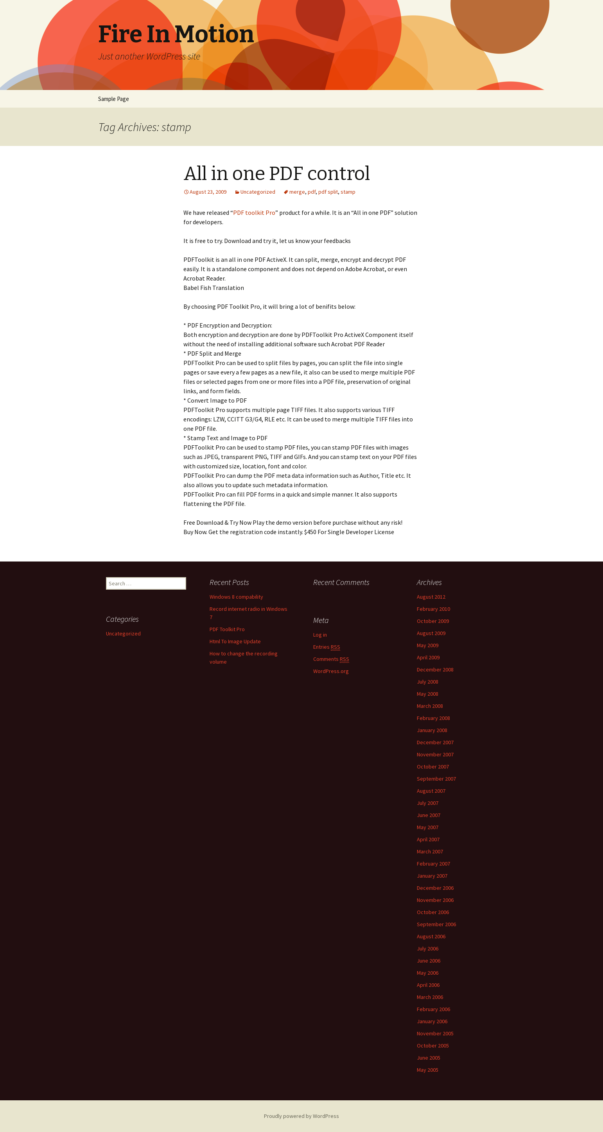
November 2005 (435, 1033)
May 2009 (427, 645)
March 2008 (430, 705)
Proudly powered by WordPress (301, 1115)
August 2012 (431, 596)
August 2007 (431, 790)
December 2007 (435, 742)
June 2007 (428, 815)
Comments (331, 659)
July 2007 (427, 802)
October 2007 (433, 766)
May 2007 (427, 827)
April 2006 (428, 984)
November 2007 (435, 754)
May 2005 (427, 1069)
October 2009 (433, 620)
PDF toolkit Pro (254, 212)
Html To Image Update (235, 641)
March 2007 (430, 851)
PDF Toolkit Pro (227, 629)
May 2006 (427, 972)
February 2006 (433, 1009)
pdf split (328, 191)
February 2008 (433, 718)
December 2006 (435, 887)
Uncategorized (257, 191)
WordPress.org (331, 671)
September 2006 (436, 924)
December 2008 (435, 669)
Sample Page (113, 99)
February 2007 (433, 863)
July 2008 (427, 681)
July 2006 (427, 948)
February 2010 (433, 608)
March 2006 (430, 997)
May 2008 (427, 693)
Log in (320, 634)
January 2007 (432, 875)
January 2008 (432, 730)
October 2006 (433, 912)
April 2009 (428, 657)
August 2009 (431, 633)
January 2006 (432, 1021)
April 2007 (428, 839)
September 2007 (436, 778)
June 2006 (428, 960)
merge (297, 191)
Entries (326, 647)
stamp (348, 191)
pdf (312, 191)
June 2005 (428, 1057)
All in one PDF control (276, 173)
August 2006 (431, 936)
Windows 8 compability (236, 596)
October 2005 (433, 1045)
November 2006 (435, 899)
